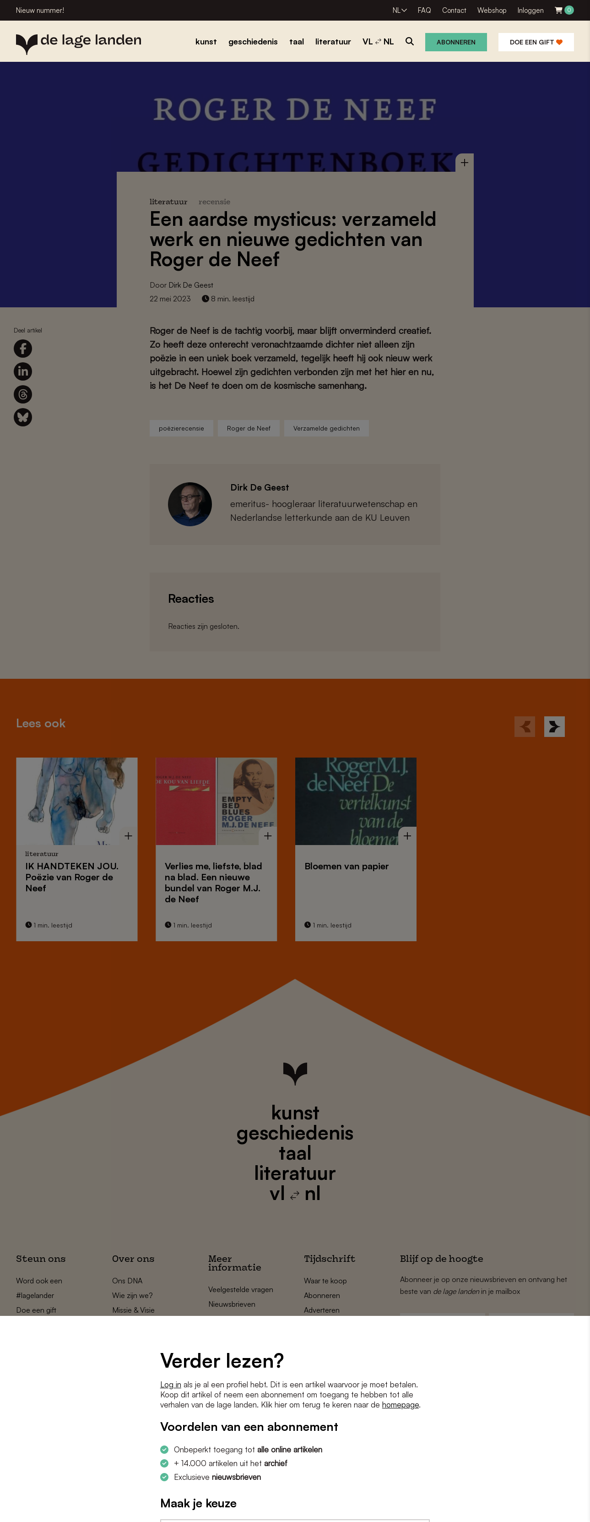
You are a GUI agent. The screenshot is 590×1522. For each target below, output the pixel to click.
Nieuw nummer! (40, 10)
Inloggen (531, 10)
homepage (400, 1404)
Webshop (492, 10)
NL (397, 10)
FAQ (424, 10)
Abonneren (456, 42)
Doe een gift (536, 42)
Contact (454, 10)
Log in (170, 1384)
